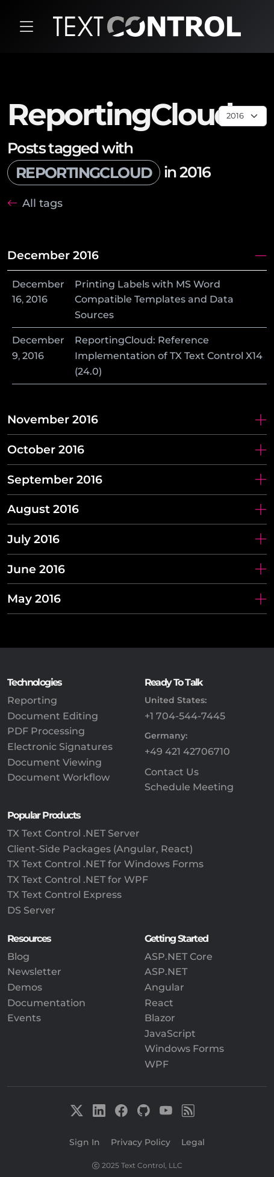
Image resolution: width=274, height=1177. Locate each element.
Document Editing (52, 716)
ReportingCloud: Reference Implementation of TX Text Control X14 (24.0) (169, 355)
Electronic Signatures (60, 746)
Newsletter (34, 971)
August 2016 (43, 509)
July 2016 (33, 539)
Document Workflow (58, 777)
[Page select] (243, 116)
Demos (24, 987)
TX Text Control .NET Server (73, 833)
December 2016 (53, 255)
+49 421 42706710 (187, 751)
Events (24, 1018)
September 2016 (54, 479)
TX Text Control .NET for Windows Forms (105, 864)
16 (17, 299)
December (38, 284)
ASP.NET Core (179, 956)
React (159, 1003)
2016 (37, 299)
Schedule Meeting (189, 787)
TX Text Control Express (64, 894)
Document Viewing (54, 762)
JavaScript (170, 1033)
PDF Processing (46, 731)
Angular (164, 987)
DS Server (31, 910)
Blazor (160, 1018)
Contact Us (172, 772)
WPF (157, 1064)
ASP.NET (166, 971)
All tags (42, 203)
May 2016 (34, 598)
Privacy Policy (140, 1142)
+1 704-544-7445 (185, 716)
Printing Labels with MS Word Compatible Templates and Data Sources (154, 299)
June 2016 (36, 569)
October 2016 (45, 449)
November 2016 (52, 419)
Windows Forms (184, 1048)
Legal (193, 1142)
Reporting (32, 700)
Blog (18, 956)
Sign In (84, 1142)
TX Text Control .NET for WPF (77, 879)
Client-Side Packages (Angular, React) (100, 849)
